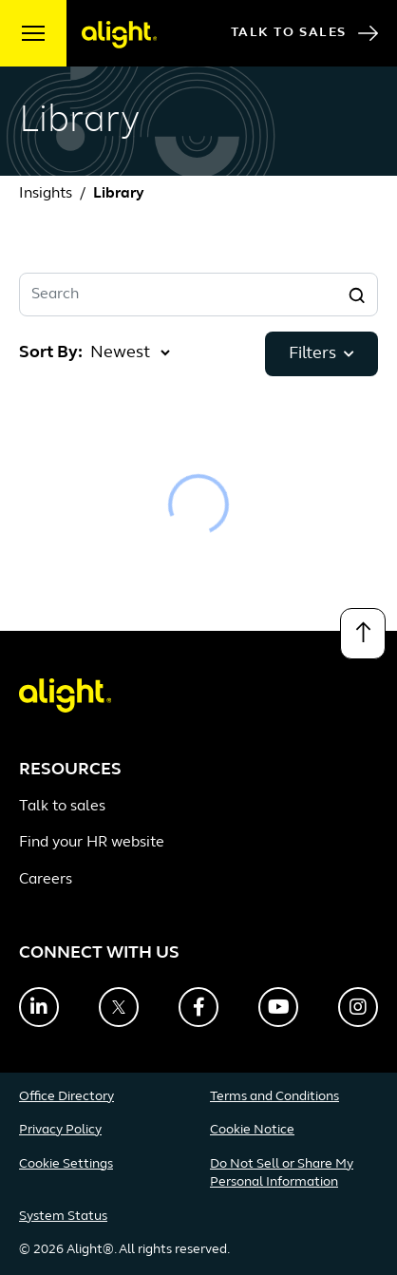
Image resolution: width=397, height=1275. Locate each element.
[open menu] (33, 33)
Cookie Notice (252, 1130)
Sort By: (51, 353)
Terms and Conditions (274, 1097)
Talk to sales (62, 806)
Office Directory (66, 1097)
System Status (63, 1216)
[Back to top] (363, 633)
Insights (45, 193)
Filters (321, 354)
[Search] (356, 294)
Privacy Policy (60, 1130)
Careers (45, 879)
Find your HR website (91, 842)
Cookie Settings (66, 1164)
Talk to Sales (304, 33)
